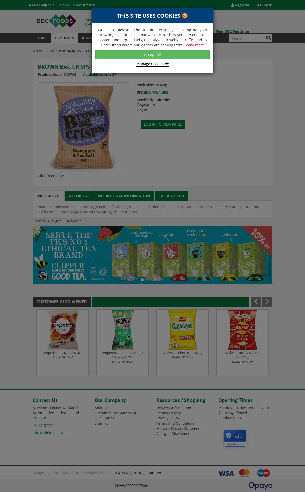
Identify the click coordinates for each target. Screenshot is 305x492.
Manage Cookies (152, 63)
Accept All (152, 54)
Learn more (194, 45)
